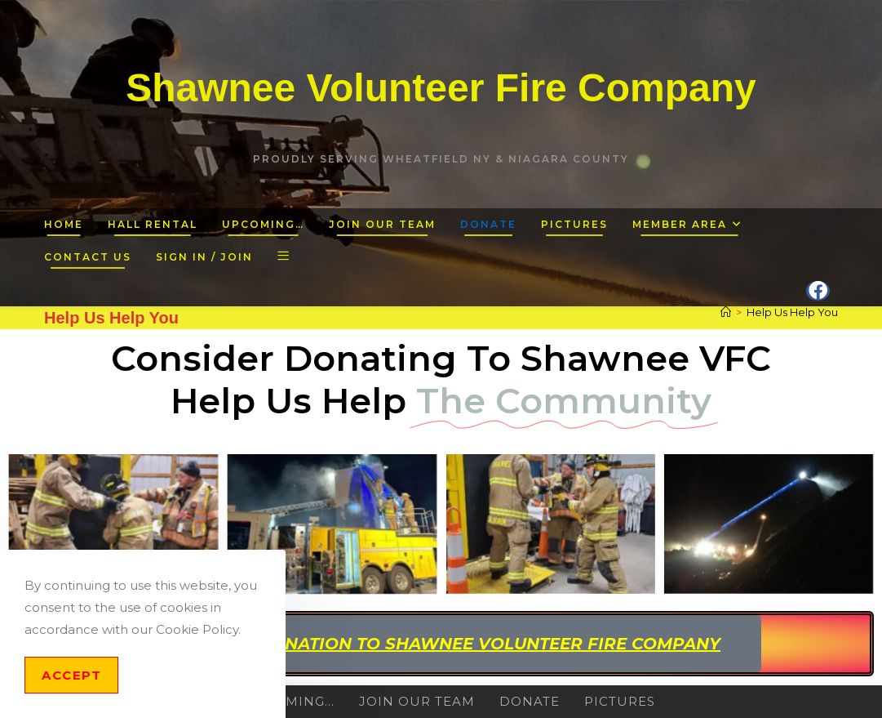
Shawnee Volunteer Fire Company (441, 87)
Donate (529, 701)
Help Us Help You (792, 312)
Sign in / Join (204, 257)
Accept (71, 675)
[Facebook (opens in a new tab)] (818, 291)
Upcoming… (289, 701)
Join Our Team (417, 701)
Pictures (619, 701)
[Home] (725, 312)
